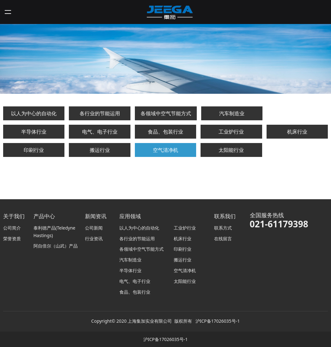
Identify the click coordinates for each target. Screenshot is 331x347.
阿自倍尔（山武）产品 (55, 246)
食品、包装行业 (165, 131)
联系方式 (223, 228)
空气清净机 (165, 150)
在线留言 (223, 239)
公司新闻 (94, 228)
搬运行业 (100, 150)
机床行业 (297, 131)
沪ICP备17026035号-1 (218, 321)
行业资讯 (94, 239)
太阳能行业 (231, 150)
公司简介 (12, 228)
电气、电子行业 (99, 131)
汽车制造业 (231, 113)
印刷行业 (34, 150)
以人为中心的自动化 (34, 113)
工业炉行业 (231, 131)
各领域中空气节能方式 (166, 113)
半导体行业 (33, 131)
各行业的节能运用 (100, 113)
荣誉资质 (12, 239)
